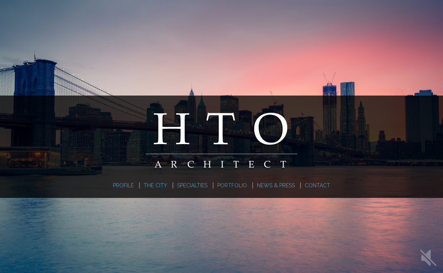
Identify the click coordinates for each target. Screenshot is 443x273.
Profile (123, 185)
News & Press (276, 185)
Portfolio (232, 185)
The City (155, 185)
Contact (317, 185)
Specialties (192, 185)
